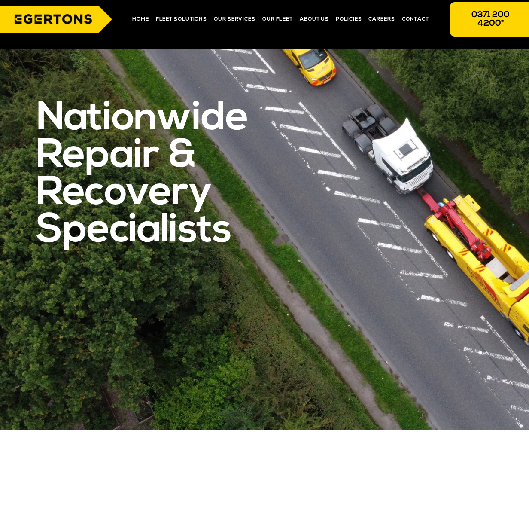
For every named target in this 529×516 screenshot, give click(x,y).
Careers (381, 19)
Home (140, 19)
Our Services (234, 19)
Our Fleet (277, 19)
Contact (415, 19)
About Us (314, 19)
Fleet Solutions (181, 19)
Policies (349, 19)
